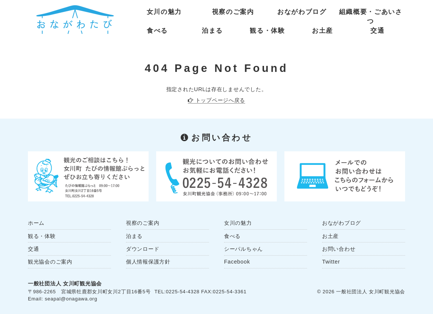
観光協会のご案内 (50, 262)
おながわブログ (302, 11)
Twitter (331, 262)
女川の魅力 (164, 11)
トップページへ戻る (220, 100)
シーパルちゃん (243, 249)
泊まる (212, 30)
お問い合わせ (338, 249)
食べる (157, 30)
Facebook (237, 262)
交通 (377, 30)
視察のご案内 (233, 11)
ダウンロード (142, 249)
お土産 (322, 30)
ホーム (36, 223)
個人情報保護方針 (148, 262)
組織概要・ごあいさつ (370, 13)
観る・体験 (267, 30)
